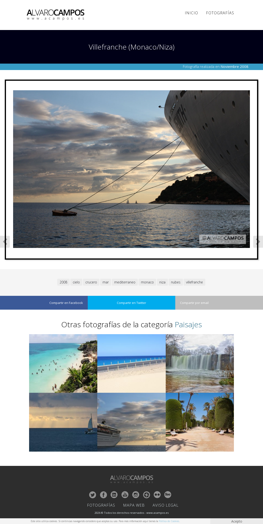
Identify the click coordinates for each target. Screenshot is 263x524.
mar (106, 282)
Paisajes (188, 324)
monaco (147, 282)
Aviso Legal (166, 505)
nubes (175, 282)
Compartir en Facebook (66, 303)
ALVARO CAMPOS (56, 15)
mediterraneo (124, 282)
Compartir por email (194, 303)
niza (162, 282)
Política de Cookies (169, 521)
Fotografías (220, 12)
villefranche (194, 282)
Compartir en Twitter (131, 303)
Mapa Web (134, 505)
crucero (91, 282)
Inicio (191, 12)
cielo (76, 282)
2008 (63, 282)
